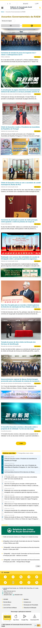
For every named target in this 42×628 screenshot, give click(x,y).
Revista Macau (7, 602)
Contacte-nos (27, 602)
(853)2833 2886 (8, 594)
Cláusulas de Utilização (30, 607)
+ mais (37, 566)
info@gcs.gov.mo (8, 593)
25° (26, 3)
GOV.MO (5, 599)
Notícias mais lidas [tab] (9, 453)
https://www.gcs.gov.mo (10, 591)
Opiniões (26, 599)
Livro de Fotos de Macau (10, 607)
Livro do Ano (6, 604)
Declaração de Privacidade (31, 604)
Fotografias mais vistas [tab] (25, 453)
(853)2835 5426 (18, 594)
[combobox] (8, 21)
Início (2, 11)
